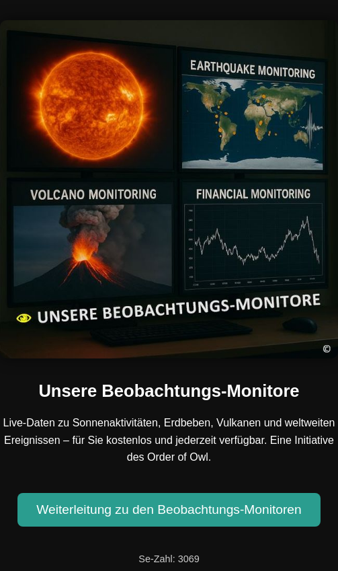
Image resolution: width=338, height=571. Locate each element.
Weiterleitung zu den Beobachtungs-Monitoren (168, 509)
